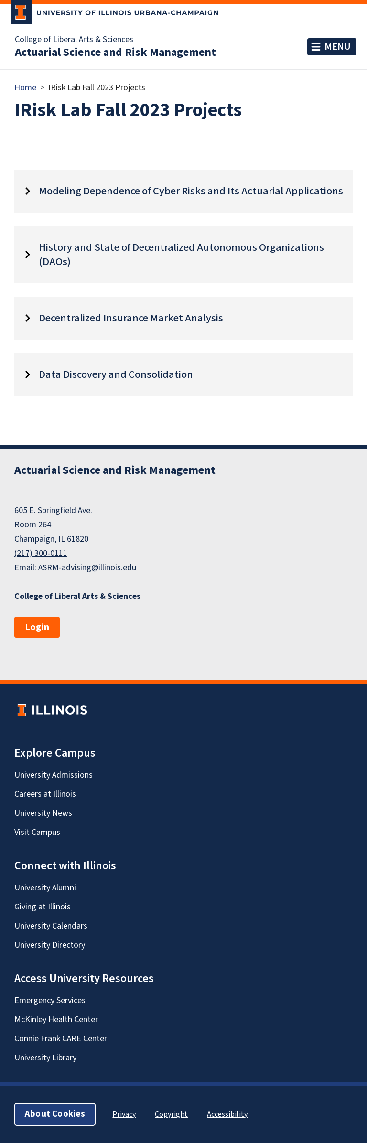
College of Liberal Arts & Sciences (74, 39)
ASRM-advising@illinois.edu (87, 568)
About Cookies (55, 1114)
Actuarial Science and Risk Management (115, 52)
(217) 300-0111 (40, 553)
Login (37, 627)
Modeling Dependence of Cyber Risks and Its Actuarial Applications (191, 191)
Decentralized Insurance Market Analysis (131, 318)
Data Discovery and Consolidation (116, 374)
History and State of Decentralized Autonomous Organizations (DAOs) (181, 254)
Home (25, 88)
